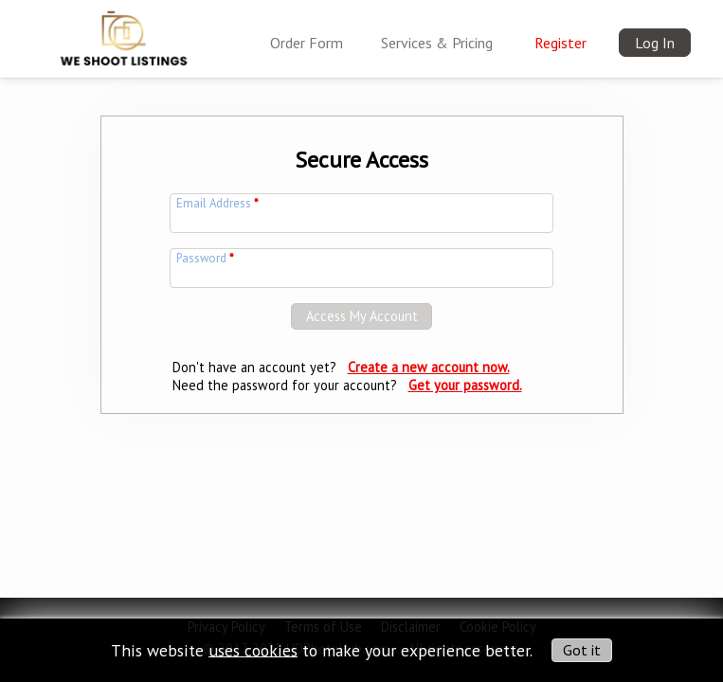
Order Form (306, 42)
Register (560, 42)
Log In (655, 42)
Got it (582, 649)
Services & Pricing (437, 42)
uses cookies (253, 649)
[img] (123, 34)
